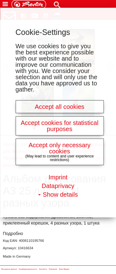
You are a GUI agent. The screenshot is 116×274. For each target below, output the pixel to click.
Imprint (58, 177)
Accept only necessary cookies (59, 148)
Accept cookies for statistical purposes (59, 126)
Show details (60, 194)
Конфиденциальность (28, 269)
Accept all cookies (59, 107)
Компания (53, 269)
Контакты (43, 269)
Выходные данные (9, 269)
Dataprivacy (58, 185)
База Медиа (64, 269)
